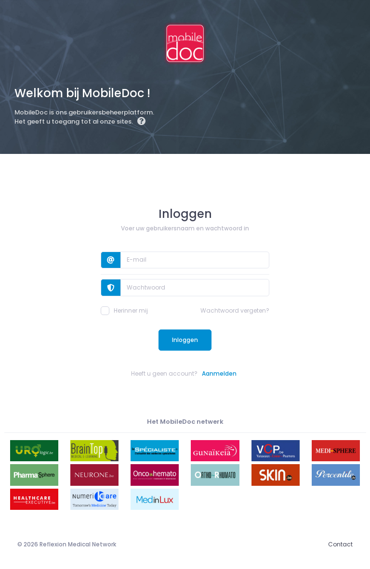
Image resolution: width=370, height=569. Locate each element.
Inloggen (185, 340)
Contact (340, 544)
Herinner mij (124, 310)
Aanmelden (219, 373)
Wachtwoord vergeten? (234, 310)
